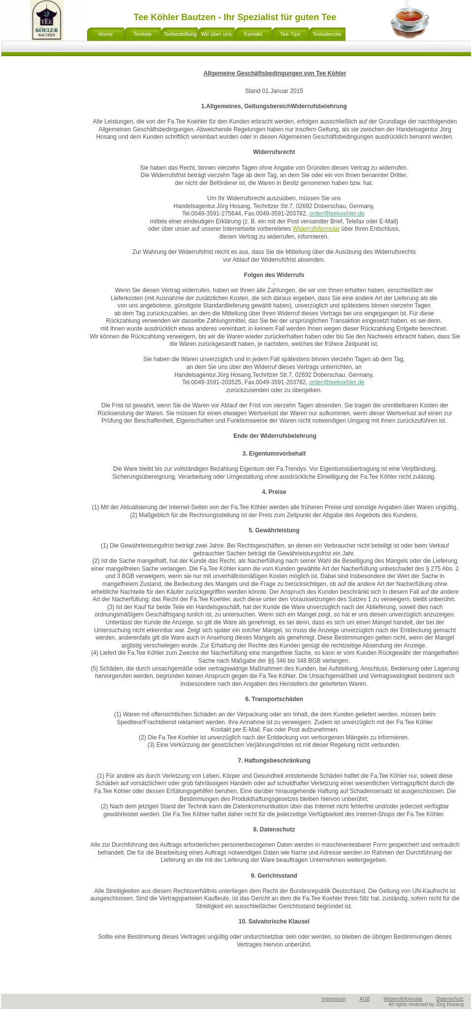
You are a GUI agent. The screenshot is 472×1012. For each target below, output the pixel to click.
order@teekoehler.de (336, 213)
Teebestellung (180, 34)
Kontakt (253, 34)
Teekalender (327, 34)
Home (105, 34)
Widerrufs (305, 228)
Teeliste (142, 34)
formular (329, 228)
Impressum (333, 999)
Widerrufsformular (402, 999)
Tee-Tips (290, 34)
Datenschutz (450, 999)
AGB (364, 999)
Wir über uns (216, 34)
